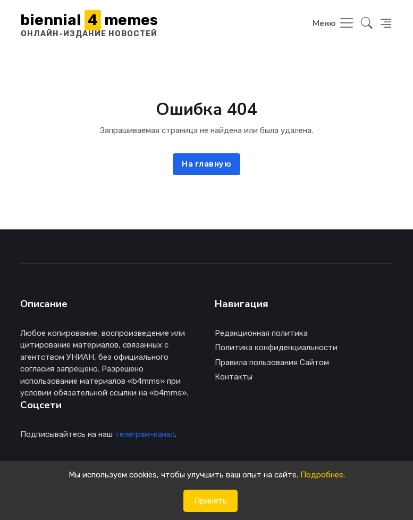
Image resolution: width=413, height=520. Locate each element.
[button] (367, 24)
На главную (206, 164)
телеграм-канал (145, 434)
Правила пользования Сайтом (272, 362)
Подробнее (321, 475)
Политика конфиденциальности (276, 347)
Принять (210, 501)
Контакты (233, 377)
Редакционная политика (261, 333)
